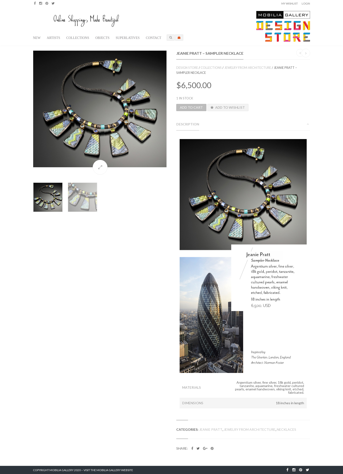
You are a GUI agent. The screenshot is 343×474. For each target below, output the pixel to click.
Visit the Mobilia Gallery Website (108, 470)
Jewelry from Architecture (247, 68)
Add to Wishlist (227, 107)
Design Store (187, 68)
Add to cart (191, 107)
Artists (53, 38)
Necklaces (286, 429)
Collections (77, 38)
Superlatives (127, 38)
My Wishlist (289, 3)
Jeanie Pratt (210, 429)
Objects (102, 38)
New (37, 38)
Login (306, 3)
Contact (153, 38)
